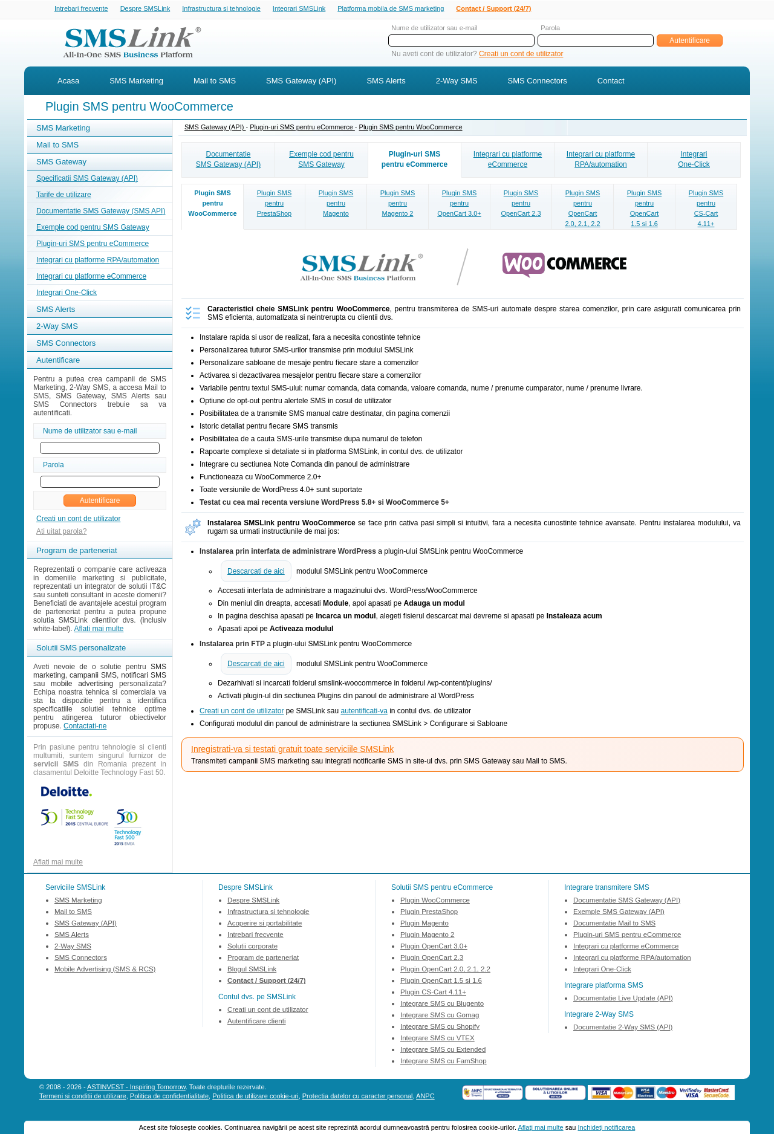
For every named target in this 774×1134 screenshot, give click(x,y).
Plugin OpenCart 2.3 (431, 958)
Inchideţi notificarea (607, 1127)
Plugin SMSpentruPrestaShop (274, 204)
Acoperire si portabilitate (264, 924)
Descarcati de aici (256, 572)
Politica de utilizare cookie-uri (255, 1097)
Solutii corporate (252, 947)
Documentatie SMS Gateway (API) (626, 901)
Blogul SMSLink (251, 970)
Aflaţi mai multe (540, 1127)
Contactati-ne (84, 727)
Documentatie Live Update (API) (623, 999)
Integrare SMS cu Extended (443, 1050)
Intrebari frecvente (81, 9)
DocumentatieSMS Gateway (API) (228, 160)
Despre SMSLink (145, 9)
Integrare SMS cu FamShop (443, 1062)
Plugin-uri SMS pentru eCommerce (92, 245)
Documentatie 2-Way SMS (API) (622, 1028)
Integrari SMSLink (299, 9)
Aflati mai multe (98, 630)
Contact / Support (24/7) (493, 9)
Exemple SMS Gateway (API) (619, 912)
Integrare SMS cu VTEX (437, 1039)
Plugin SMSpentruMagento (336, 204)
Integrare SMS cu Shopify (440, 1027)
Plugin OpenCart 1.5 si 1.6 (441, 981)
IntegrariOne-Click (694, 160)
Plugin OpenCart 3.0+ (433, 947)
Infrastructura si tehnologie (221, 9)
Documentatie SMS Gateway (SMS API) (100, 212)
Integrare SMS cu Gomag (439, 1016)
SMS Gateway (61, 162)
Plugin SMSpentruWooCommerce (212, 204)
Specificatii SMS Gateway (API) (87, 179)
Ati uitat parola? (61, 532)
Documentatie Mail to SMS (614, 924)
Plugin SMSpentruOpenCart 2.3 (521, 204)
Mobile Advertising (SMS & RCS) (104, 970)
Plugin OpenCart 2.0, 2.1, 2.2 (445, 970)
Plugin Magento (424, 924)
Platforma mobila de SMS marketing (390, 8)
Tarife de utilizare (63, 196)
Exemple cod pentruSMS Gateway (321, 160)
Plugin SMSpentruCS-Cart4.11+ (706, 209)
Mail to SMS (215, 81)
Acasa (68, 81)
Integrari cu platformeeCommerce (507, 160)
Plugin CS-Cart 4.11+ (433, 993)
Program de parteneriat (263, 958)
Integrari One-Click (66, 294)
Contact (611, 81)
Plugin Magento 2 (427, 935)
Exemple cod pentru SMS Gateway (92, 228)
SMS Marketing (136, 81)
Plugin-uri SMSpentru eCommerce (414, 160)
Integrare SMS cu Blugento (442, 1004)
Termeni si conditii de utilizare (82, 1097)
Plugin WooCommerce (435, 901)
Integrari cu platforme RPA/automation (97, 261)
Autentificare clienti (256, 1022)
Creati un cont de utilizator (521, 55)
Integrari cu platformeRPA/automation (601, 160)
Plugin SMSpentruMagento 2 (397, 204)
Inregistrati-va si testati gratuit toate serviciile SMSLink (292, 750)
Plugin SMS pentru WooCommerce (411, 128)
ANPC (425, 1097)
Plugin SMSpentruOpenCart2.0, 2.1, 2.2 (582, 209)
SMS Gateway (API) (301, 81)
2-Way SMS (457, 81)
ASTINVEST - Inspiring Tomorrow (136, 1088)
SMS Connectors (537, 81)
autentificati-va (363, 712)
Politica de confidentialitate (169, 1097)
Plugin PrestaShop (429, 912)
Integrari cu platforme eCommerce (91, 277)
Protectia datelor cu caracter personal (357, 1097)
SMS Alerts (385, 81)
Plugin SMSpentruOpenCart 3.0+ (459, 204)
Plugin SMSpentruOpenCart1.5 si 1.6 (644, 209)
